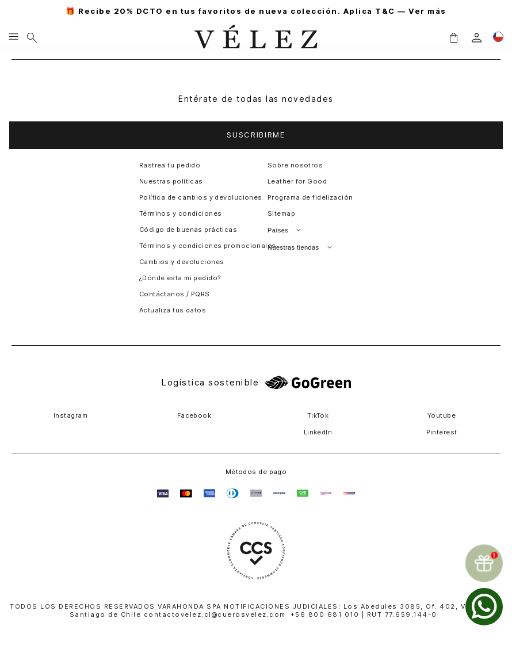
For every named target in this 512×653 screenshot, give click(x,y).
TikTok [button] (318, 415)
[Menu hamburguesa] (13, 37)
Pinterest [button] (441, 432)
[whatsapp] (484, 606)
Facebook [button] (194, 415)
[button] (453, 38)
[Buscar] (32, 37)
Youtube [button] (441, 415)
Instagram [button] (70, 415)
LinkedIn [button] (318, 432)
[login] (477, 38)
